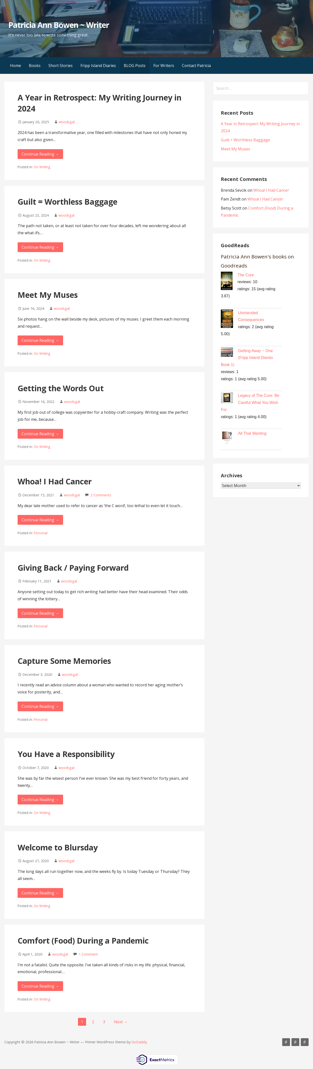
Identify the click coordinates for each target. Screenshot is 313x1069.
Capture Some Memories (64, 661)
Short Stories (60, 65)
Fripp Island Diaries (98, 65)
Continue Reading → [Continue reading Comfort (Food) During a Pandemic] (40, 986)
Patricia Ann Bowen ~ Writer (58, 25)
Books (35, 65)
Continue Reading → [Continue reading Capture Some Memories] (40, 706)
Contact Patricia (196, 65)
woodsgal (67, 122)
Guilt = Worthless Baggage (67, 201)
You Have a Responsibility (66, 754)
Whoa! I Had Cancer (55, 481)
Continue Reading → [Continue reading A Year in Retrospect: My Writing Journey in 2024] (40, 154)
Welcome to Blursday (58, 847)
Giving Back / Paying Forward (73, 567)
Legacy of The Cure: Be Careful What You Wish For (250, 402)
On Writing (42, 167)
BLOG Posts (134, 65)
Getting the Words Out (61, 388)
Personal (40, 533)
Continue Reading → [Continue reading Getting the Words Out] (40, 433)
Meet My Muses (48, 295)
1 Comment (88, 954)
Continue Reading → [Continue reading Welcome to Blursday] (40, 893)
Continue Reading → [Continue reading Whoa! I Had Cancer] (40, 520)
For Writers (163, 65)
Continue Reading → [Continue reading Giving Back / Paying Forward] (40, 613)
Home (15, 65)
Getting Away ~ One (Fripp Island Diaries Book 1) (247, 358)
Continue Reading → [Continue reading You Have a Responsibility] (40, 799)
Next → (121, 1021)
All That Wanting (252, 433)
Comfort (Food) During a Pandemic (83, 940)
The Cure (245, 275)
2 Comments (100, 495)
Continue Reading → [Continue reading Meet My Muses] (40, 340)
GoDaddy (139, 1042)
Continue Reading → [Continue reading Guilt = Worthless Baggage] (40, 247)
